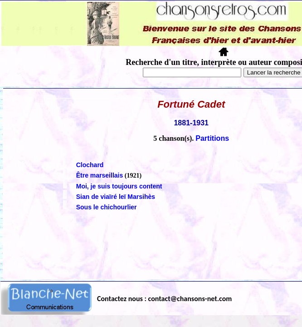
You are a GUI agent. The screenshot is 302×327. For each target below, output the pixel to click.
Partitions (212, 138)
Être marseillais (99, 175)
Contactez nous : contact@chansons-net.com (164, 298)
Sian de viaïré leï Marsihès (115, 196)
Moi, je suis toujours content (119, 186)
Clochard (90, 164)
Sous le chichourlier (106, 207)
